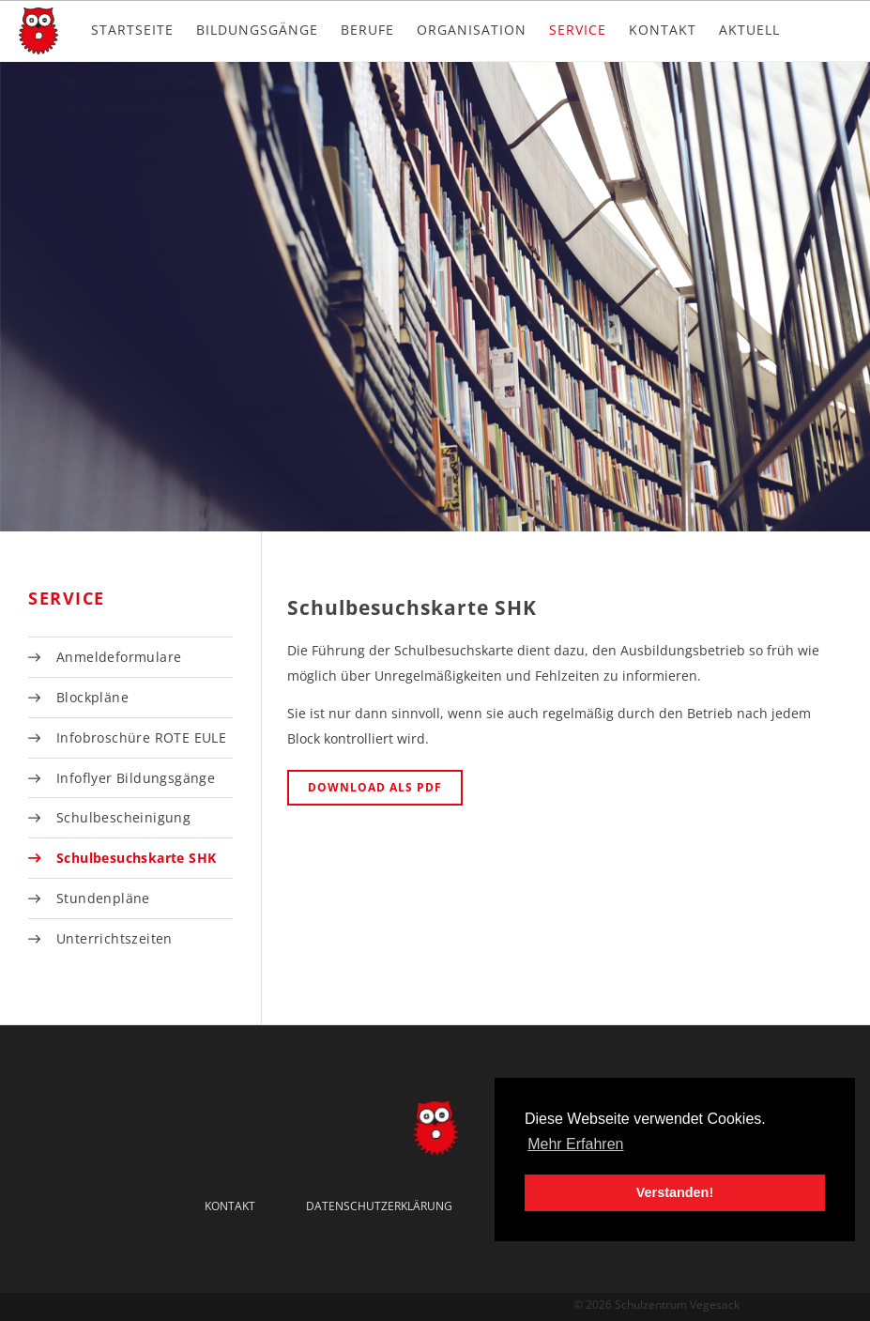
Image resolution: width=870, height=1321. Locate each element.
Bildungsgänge (257, 29)
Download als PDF (375, 787)
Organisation (472, 29)
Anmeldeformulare (118, 657)
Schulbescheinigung (123, 817)
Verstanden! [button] (674, 1192)
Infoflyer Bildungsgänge (135, 778)
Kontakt (662, 29)
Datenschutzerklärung (379, 1206)
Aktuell (749, 29)
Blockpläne (92, 697)
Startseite (132, 29)
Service (577, 29)
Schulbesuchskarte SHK (136, 858)
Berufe (367, 29)
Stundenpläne (103, 898)
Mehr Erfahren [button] (575, 1144)
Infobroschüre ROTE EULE (141, 737)
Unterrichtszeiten (114, 938)
